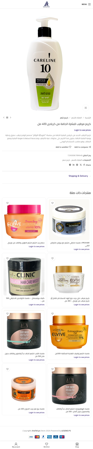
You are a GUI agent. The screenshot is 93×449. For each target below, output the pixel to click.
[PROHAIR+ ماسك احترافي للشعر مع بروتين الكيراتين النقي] (69, 219)
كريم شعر (64, 117)
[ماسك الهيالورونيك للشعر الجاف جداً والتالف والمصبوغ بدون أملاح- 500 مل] (69, 385)
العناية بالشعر (76, 117)
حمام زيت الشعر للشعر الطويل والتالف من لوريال (24, 243)
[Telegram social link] (70, 165)
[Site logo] (46, 4)
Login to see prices (82, 130)
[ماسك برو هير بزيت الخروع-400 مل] (24, 385)
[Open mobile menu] (86, 4)
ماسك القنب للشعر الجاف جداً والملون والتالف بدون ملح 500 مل (25, 355)
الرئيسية (88, 117)
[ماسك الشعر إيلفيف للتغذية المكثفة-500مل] (69, 330)
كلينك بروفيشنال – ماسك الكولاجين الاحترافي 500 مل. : (24, 299)
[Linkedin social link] (73, 165)
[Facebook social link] (84, 165)
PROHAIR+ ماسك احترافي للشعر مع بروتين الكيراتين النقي (72, 244)
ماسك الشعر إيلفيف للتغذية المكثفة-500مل (70, 353)
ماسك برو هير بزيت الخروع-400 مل (30, 409)
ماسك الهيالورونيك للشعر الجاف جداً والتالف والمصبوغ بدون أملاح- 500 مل (71, 410)
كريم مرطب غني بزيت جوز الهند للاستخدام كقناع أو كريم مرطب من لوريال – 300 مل (69, 299)
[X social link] (81, 165)
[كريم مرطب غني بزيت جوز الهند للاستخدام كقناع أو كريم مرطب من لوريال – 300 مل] (69, 275)
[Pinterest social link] (77, 165)
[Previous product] (10, 117)
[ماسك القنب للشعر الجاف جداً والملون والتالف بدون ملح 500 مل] (24, 330)
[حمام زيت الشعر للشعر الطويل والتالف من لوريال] (24, 219)
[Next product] (3, 117)
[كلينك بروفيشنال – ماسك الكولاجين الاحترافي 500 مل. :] (24, 275)
